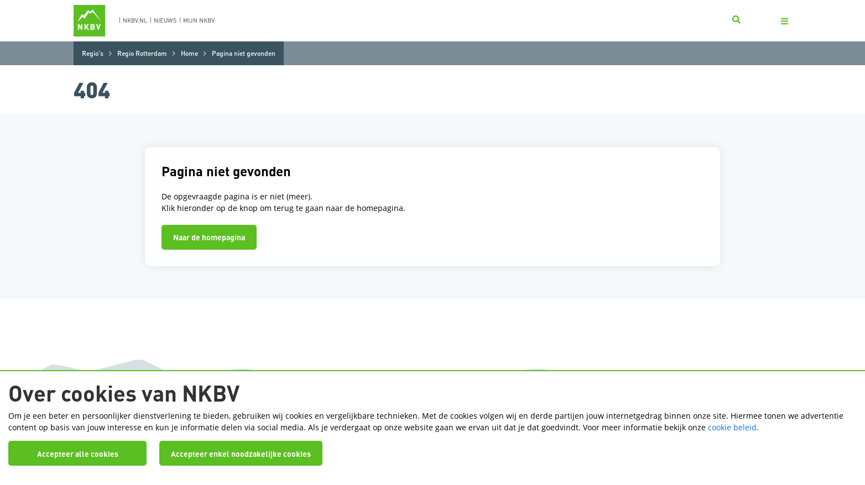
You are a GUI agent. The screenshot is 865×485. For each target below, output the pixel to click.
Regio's (92, 53)
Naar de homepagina (209, 237)
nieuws (165, 20)
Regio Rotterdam (142, 53)
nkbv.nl (135, 20)
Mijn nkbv (199, 20)
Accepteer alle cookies (77, 453)
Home (189, 53)
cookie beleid (732, 427)
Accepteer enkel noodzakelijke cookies (241, 453)
